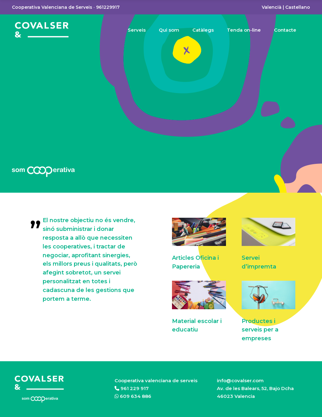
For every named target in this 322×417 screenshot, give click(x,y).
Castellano (297, 7)
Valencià (272, 7)
